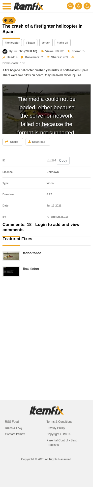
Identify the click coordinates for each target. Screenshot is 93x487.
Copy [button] (63, 160)
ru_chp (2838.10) (25, 51)
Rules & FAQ (13, 428)
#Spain (30, 42)
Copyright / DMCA (59, 434)
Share (11, 141)
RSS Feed (12, 421)
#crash (46, 42)
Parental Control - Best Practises (62, 443)
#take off (62, 42)
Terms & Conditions (59, 421)
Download (36, 141)
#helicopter (12, 42)
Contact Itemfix (15, 434)
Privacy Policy (56, 428)
